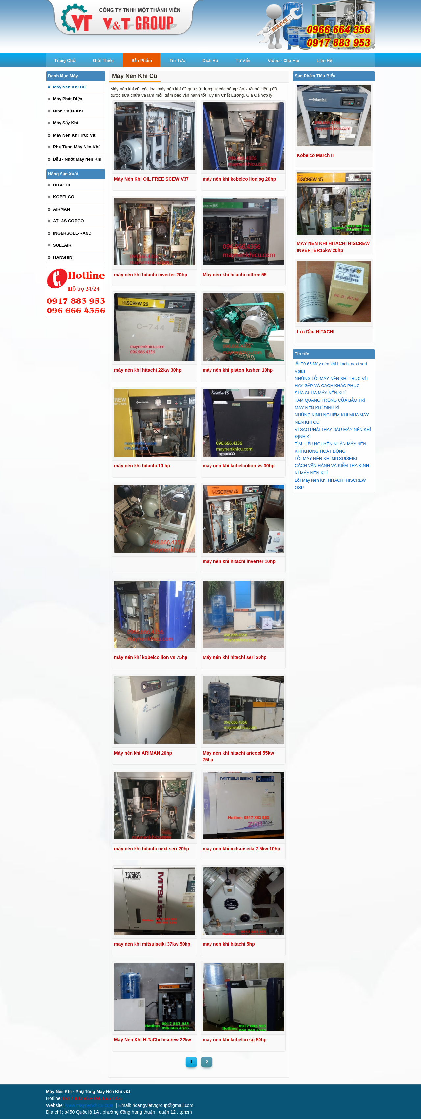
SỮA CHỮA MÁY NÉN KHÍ (320, 392)
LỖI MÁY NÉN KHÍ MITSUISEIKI (326, 458)
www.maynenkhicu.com (89, 1105)
